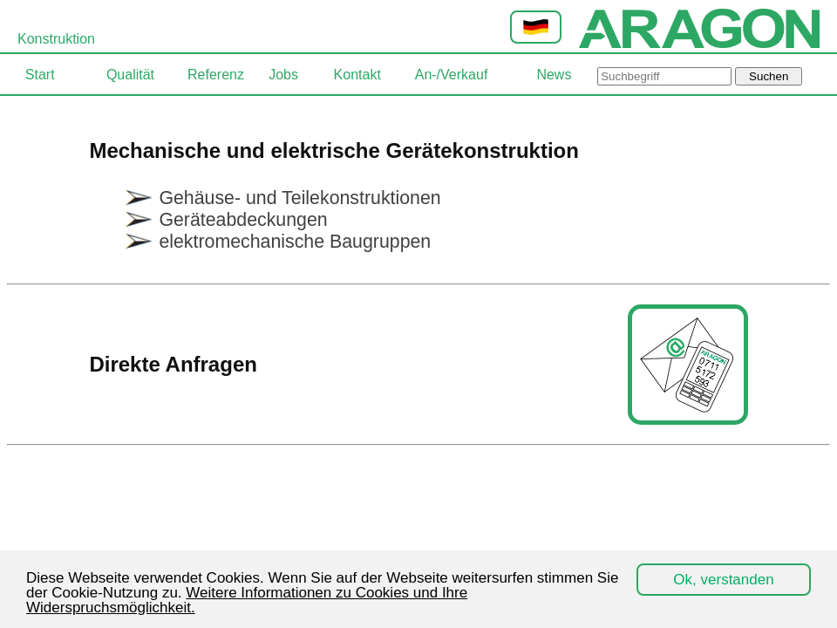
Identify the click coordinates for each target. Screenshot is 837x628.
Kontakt (357, 74)
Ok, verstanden (723, 579)
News (553, 74)
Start (40, 74)
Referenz (215, 74)
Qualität (130, 74)
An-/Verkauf (451, 74)
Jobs (283, 74)
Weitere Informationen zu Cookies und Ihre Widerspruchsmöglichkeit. (246, 600)
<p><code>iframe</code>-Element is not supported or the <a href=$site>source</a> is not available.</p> (418, 360)
